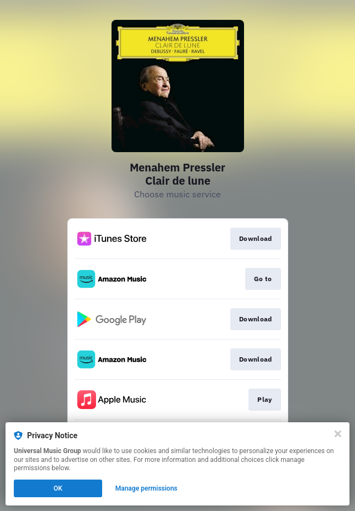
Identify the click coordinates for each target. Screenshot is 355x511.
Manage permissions (146, 488)
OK (58, 488)
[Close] (338, 434)
